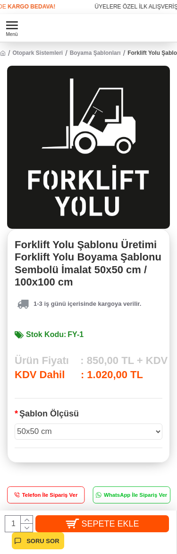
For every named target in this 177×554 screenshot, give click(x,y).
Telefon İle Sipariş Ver (50, 495)
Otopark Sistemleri (37, 53)
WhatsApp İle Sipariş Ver (135, 495)
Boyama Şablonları (95, 53)
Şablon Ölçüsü (49, 413)
